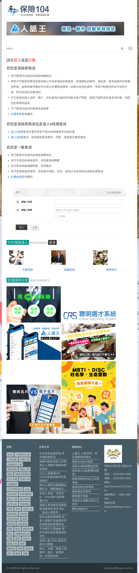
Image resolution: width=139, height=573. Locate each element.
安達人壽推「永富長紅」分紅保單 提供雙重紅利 (52, 497)
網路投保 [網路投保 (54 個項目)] (27, 528)
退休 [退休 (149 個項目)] (17, 538)
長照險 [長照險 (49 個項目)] (28, 548)
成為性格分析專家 (83, 486)
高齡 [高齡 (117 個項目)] (25, 553)
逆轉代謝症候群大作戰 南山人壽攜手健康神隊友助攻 (53, 465)
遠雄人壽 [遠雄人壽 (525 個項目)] (12, 543)
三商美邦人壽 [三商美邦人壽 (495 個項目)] (23, 454)
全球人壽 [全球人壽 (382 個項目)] (25, 479)
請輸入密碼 (26, 210)
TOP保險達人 (17, 242)
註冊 (35, 227)
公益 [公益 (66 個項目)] (27, 489)
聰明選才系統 (80, 495)
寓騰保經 (69, 269)
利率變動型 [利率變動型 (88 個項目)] (26, 494)
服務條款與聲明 (81, 491)
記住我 (59, 216)
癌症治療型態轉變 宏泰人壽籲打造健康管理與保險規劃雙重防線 (53, 520)
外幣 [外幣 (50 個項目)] (10, 509)
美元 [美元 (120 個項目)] (10, 533)
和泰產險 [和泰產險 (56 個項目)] (25, 504)
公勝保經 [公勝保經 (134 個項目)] (12, 484)
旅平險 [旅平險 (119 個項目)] (11, 524)
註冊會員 (16, 113)
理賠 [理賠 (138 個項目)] (10, 528)
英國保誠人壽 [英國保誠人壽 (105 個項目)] (22, 533)
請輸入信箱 (26, 202)
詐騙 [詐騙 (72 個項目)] (10, 538)
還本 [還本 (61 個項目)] (22, 543)
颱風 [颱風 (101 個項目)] (17, 553)
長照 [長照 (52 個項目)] (20, 548)
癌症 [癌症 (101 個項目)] (17, 528)
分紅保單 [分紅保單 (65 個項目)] (12, 494)
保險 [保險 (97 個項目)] (10, 474)
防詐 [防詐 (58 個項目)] (10, 553)
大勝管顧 (27, 269)
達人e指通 (17, 131)
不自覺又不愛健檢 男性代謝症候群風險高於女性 (53, 532)
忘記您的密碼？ (115, 192)
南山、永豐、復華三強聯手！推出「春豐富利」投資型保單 (53, 552)
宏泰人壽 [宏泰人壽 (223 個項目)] (27, 509)
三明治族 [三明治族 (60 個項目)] (12, 459)
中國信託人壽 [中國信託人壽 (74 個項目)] (15, 464)
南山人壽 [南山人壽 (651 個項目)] (12, 499)
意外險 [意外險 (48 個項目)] (23, 514)
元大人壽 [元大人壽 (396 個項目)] (12, 479)
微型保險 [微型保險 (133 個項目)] (12, 514)
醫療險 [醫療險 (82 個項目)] (11, 548)
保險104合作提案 (82, 461)
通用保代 (111, 269)
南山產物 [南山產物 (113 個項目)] (25, 499)
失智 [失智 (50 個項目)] (17, 509)
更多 (52, 242)
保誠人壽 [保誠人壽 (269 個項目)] (25, 469)
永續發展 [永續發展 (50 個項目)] (22, 524)
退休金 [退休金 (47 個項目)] (26, 538)
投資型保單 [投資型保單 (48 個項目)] (13, 518)
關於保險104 (79, 508)
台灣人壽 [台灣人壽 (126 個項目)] (12, 504)
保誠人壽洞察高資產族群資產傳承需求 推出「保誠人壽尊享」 (53, 508)
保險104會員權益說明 (85, 466)
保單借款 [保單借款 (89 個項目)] (12, 469)
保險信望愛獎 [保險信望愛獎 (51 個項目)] (22, 474)
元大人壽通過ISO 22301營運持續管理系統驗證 (52, 477)
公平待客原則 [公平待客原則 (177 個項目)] (15, 489)
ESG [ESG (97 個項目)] (10, 454)
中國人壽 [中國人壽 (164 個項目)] (25, 459)
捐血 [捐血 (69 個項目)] (24, 518)
